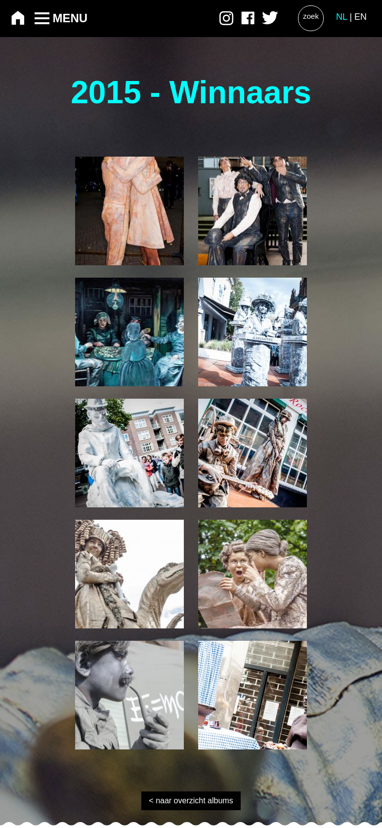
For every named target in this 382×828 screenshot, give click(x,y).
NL (341, 17)
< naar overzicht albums (191, 800)
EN (360, 17)
